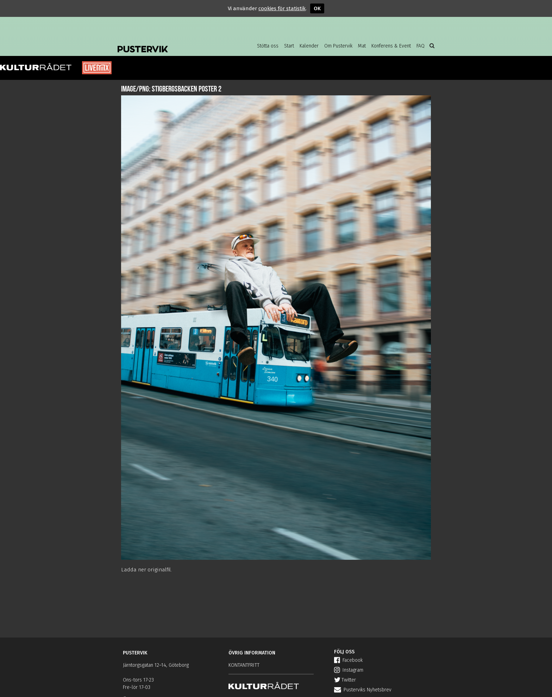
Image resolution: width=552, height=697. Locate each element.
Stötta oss (267, 46)
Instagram (348, 670)
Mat (362, 46)
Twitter (345, 680)
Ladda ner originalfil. (146, 569)
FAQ (420, 46)
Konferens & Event (391, 46)
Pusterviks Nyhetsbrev (362, 690)
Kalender (309, 46)
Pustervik (174, 44)
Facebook (348, 660)
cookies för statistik (282, 8)
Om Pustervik (338, 46)
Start (289, 46)
